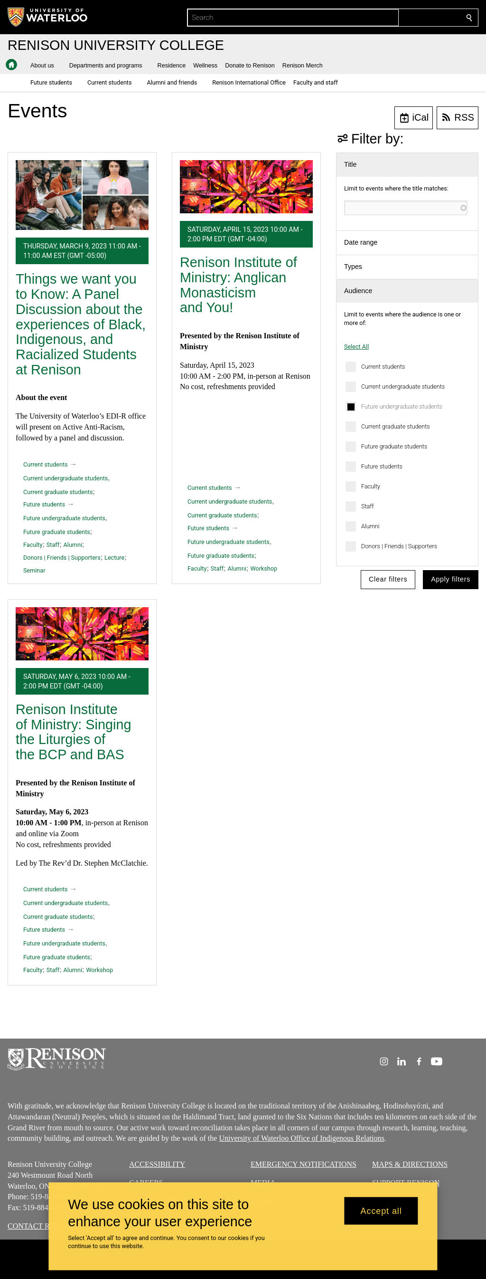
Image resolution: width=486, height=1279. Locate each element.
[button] (46, 65)
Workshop (263, 568)
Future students (381, 466)
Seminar (34, 570)
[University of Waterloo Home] (48, 17)
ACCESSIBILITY (157, 1164)
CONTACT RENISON (42, 1226)
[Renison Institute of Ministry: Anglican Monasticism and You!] (246, 186)
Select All (356, 346)
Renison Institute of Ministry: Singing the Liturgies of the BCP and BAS (73, 732)
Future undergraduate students (401, 406)
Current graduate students (395, 426)
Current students (383, 366)
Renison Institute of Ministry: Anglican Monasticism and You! (238, 285)
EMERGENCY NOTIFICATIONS (303, 1164)
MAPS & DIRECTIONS (410, 1164)
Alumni (370, 526)
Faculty (370, 486)
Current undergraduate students (403, 386)
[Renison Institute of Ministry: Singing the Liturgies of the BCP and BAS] (82, 633)
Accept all (381, 1210)
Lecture (114, 557)
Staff (367, 506)
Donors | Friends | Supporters (399, 546)
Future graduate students (394, 446)
